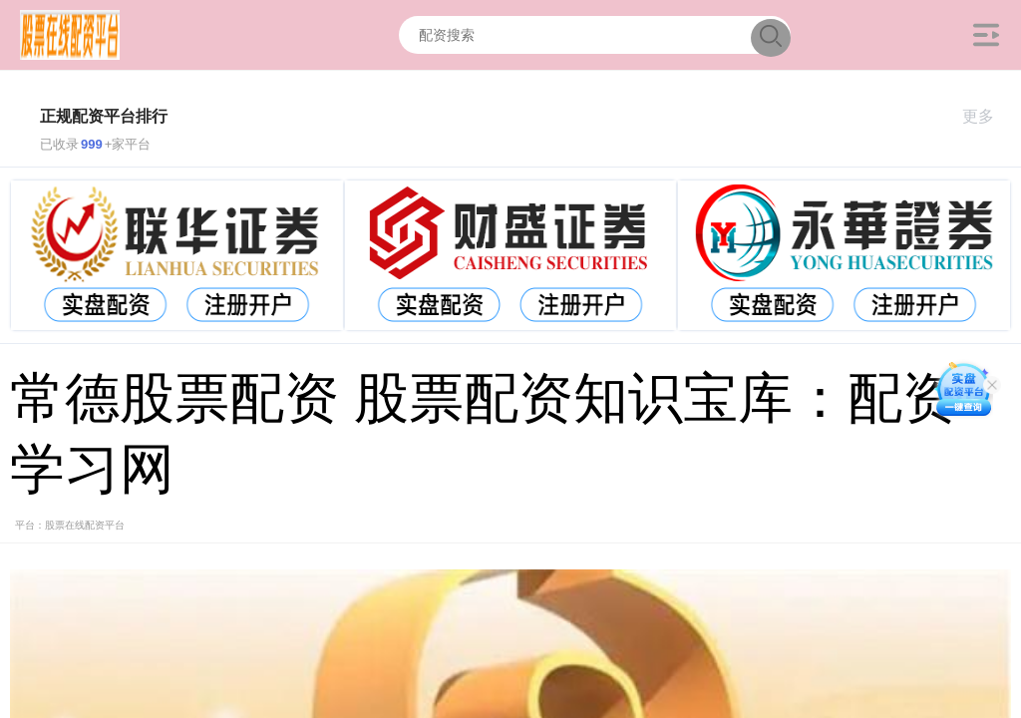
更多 (986, 116)
